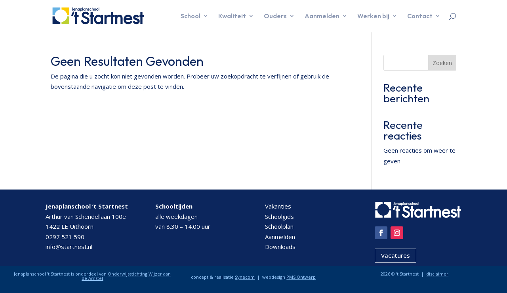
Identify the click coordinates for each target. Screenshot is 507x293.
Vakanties (278, 206)
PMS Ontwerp (301, 277)
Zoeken (442, 63)
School (190, 16)
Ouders (275, 16)
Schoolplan (279, 226)
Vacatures (395, 255)
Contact (420, 16)
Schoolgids (279, 216)
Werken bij (373, 16)
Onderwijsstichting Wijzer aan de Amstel (126, 276)
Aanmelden (322, 16)
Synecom (245, 277)
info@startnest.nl (69, 247)
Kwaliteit (232, 16)
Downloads (280, 247)
